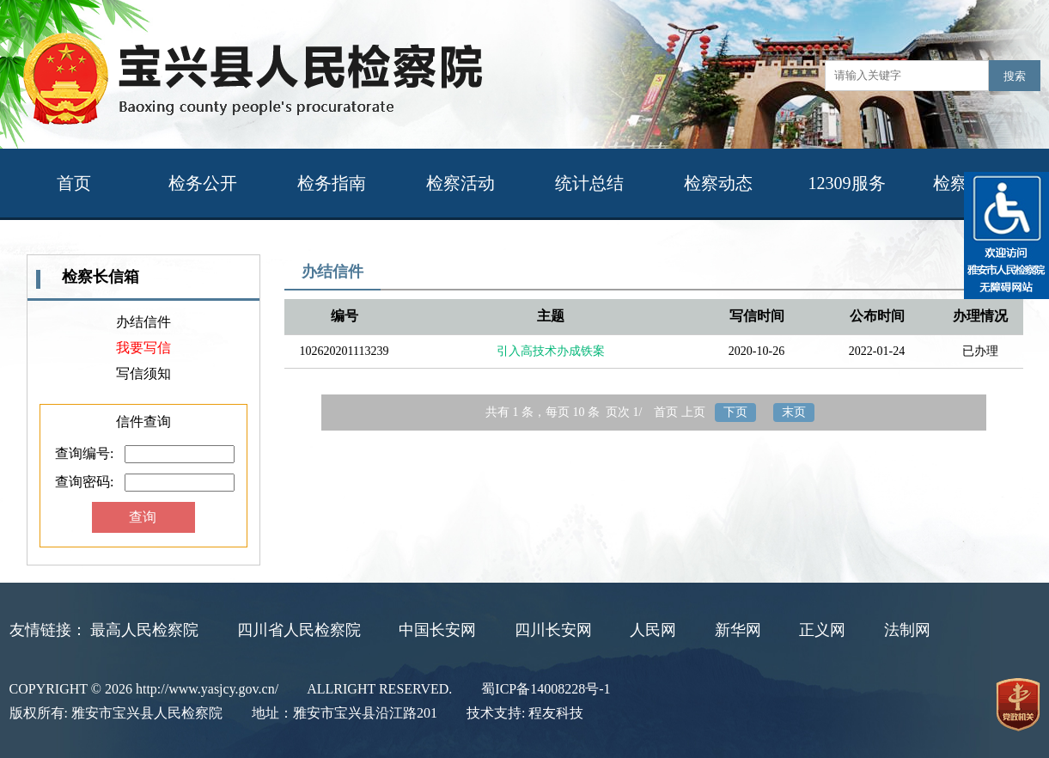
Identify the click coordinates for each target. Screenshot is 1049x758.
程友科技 (555, 713)
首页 (74, 183)
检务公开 (202, 183)
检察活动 (460, 183)
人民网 (653, 630)
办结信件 (143, 322)
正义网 (822, 630)
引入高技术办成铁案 (551, 351)
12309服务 (847, 183)
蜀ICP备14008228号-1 (545, 689)
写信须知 (143, 373)
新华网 (738, 630)
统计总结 (589, 183)
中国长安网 (437, 630)
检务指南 (331, 183)
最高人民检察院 (144, 630)
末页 (794, 412)
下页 (735, 412)
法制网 (907, 630)
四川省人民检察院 (299, 630)
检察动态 (718, 183)
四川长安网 (553, 630)
